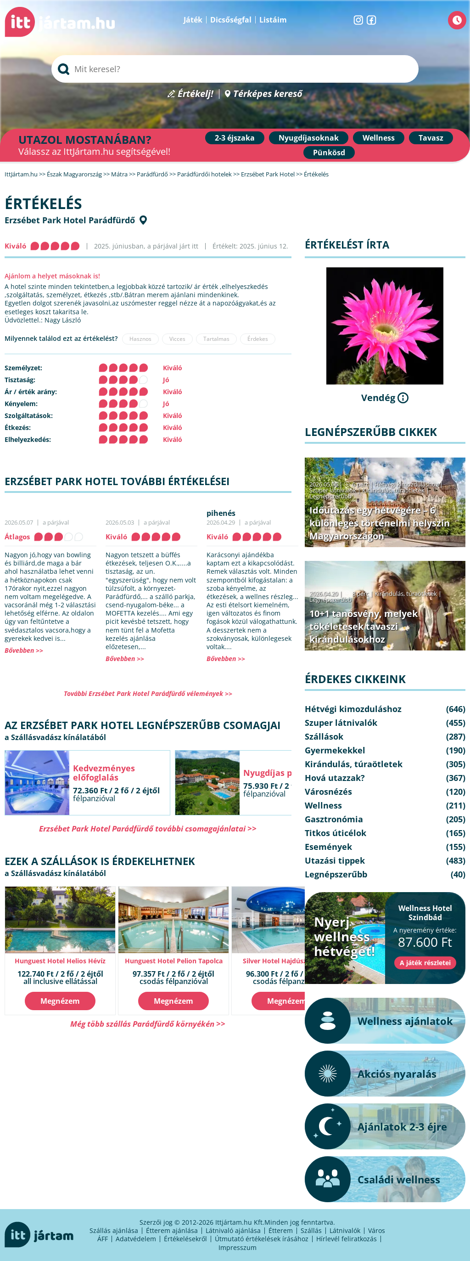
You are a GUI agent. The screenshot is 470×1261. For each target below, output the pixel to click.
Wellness (379, 138)
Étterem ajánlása (172, 1230)
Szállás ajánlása (114, 1230)
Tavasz (431, 138)
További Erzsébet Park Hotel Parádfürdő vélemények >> (148, 693)
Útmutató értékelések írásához (261, 1238)
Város (376, 1230)
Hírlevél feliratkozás (346, 1238)
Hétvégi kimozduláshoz (406, 484)
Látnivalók (345, 1230)
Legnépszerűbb (330, 496)
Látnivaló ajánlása (233, 1230)
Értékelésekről (185, 1238)
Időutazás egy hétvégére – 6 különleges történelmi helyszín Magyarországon (379, 523)
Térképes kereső (267, 94)
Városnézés (328, 791)
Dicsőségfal (231, 20)
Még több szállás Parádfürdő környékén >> (147, 1023)
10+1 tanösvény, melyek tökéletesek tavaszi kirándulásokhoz (363, 626)
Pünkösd (329, 152)
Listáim (273, 20)
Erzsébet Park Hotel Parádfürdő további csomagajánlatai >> (148, 828)
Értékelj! (195, 94)
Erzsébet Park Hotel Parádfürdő (70, 220)
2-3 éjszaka (235, 138)
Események (328, 847)
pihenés (221, 513)
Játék (193, 20)
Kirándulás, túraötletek (393, 490)
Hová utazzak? (335, 778)
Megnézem (60, 1001)
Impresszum (237, 1247)
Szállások (324, 736)
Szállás (311, 1230)
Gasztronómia (334, 819)
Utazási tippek (335, 860)
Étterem (281, 1230)
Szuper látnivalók (332, 490)
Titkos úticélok (335, 833)
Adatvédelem (136, 1238)
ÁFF (102, 1238)
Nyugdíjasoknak (309, 138)
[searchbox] (235, 69)
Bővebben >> (24, 650)
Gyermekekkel (335, 750)
